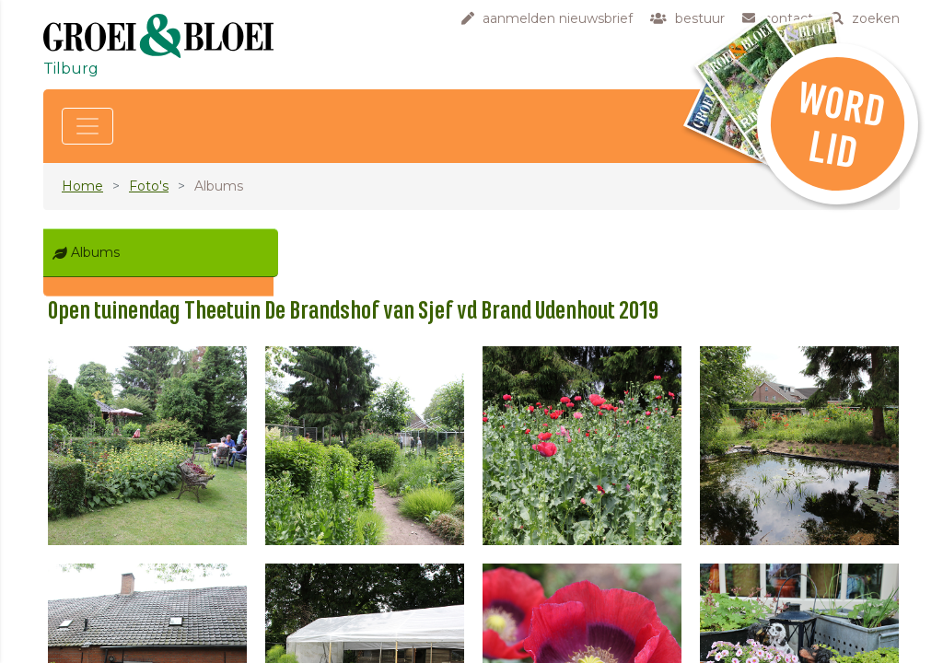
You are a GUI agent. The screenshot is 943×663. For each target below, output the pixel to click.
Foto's (149, 186)
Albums (95, 252)
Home (82, 186)
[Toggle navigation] (87, 126)
